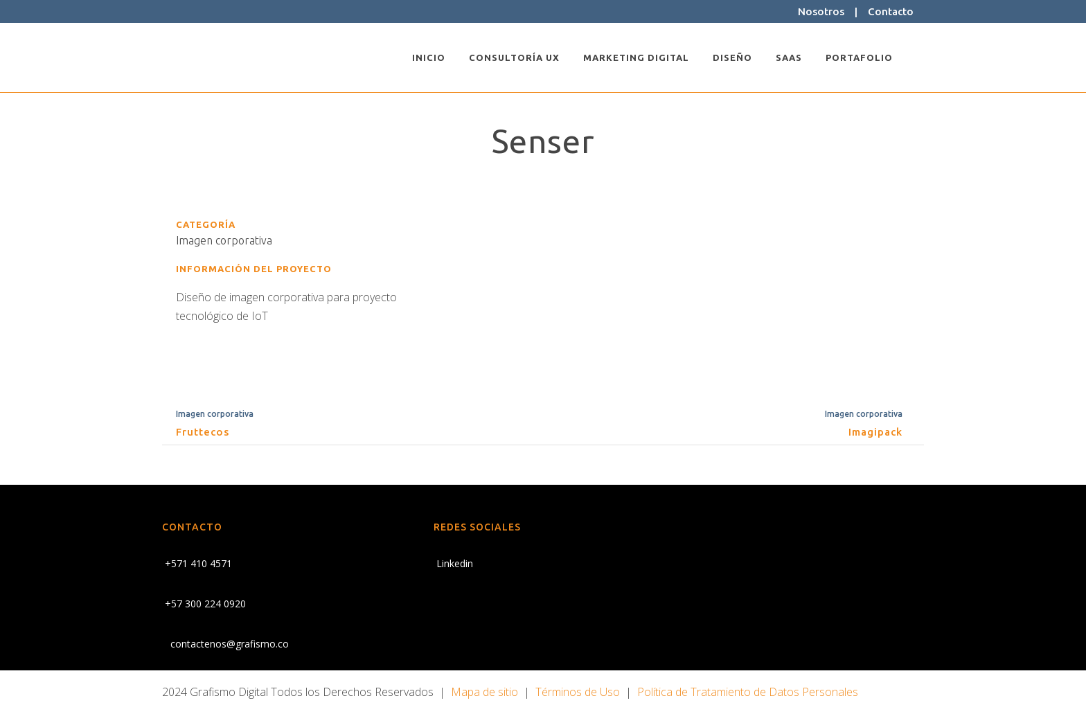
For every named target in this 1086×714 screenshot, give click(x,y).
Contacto (891, 11)
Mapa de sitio (484, 691)
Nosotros (821, 11)
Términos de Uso (577, 691)
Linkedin (453, 563)
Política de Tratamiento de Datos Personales (747, 691)
